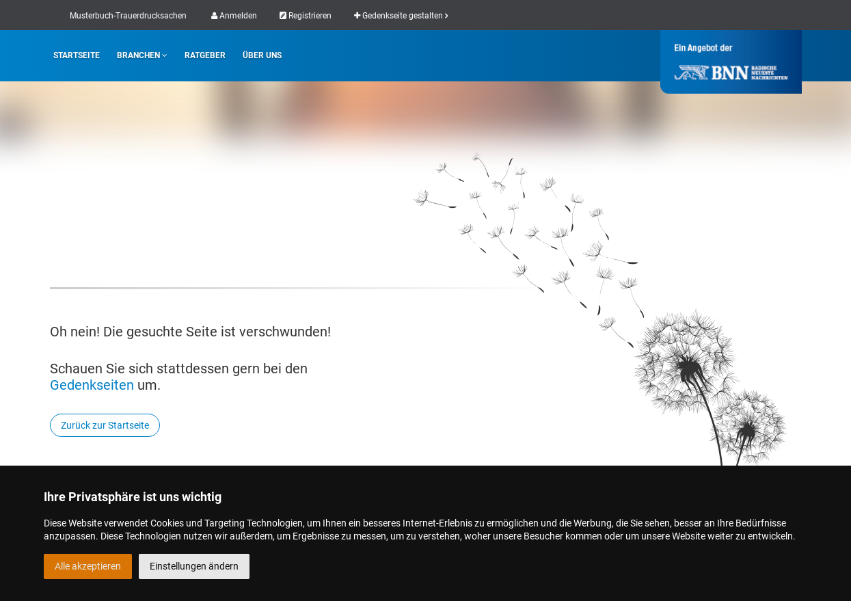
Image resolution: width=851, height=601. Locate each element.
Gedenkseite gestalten (401, 16)
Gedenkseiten (92, 385)
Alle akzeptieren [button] (88, 566)
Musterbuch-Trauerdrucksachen (128, 16)
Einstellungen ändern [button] (194, 566)
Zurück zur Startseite (105, 425)
